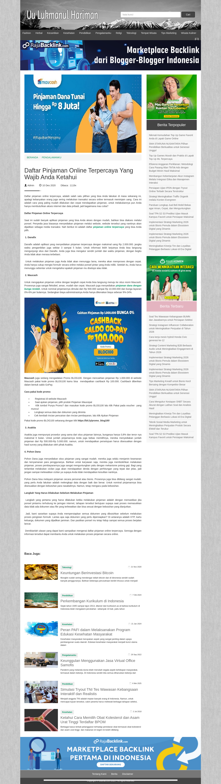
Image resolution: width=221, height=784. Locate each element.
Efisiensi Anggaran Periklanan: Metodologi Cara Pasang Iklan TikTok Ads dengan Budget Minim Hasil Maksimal (171, 167)
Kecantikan (53, 33)
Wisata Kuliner (188, 33)
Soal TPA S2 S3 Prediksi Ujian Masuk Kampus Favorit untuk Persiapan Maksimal (171, 215)
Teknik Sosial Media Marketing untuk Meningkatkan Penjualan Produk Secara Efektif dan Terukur (170, 425)
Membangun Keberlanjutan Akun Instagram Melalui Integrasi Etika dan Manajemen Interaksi (171, 179)
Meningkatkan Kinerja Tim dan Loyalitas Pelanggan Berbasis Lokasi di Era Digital (170, 248)
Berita (114, 774)
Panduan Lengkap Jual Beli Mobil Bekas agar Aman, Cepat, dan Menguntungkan (170, 207)
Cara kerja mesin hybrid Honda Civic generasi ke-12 (168, 339)
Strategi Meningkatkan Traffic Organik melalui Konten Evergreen (168, 198)
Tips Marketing (168, 33)
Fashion (27, 33)
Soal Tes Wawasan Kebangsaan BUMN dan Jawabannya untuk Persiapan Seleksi (171, 318)
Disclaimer (127, 774)
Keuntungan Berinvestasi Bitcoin (87, 573)
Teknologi (131, 33)
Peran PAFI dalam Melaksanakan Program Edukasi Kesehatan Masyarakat (95, 632)
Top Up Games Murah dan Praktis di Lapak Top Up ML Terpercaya (171, 157)
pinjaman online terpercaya (108, 227)
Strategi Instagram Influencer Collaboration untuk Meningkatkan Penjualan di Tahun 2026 (171, 328)
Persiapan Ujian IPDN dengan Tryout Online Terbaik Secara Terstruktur (168, 190)
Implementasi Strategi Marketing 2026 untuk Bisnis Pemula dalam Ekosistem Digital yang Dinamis (169, 225)
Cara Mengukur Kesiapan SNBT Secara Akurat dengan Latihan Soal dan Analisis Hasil (170, 405)
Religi (119, 33)
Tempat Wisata (149, 33)
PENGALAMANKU (51, 157)
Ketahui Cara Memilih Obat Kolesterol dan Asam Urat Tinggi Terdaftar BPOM (100, 719)
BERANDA (32, 157)
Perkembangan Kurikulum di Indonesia (92, 601)
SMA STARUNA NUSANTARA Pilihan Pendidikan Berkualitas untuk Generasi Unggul (169, 147)
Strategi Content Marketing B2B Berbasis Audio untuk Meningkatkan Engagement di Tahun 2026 (171, 349)
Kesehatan (69, 33)
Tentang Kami (99, 774)
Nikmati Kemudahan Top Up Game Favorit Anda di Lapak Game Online (171, 137)
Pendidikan (85, 33)
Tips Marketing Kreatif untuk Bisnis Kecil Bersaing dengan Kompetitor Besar (170, 383)
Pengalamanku (103, 33)
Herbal (38, 33)
